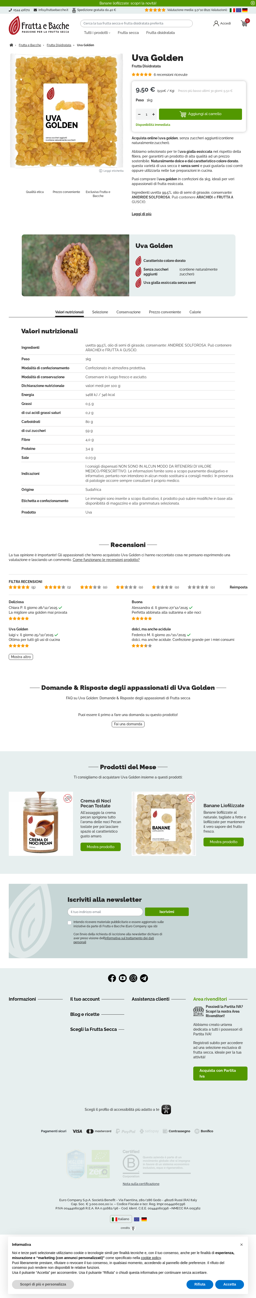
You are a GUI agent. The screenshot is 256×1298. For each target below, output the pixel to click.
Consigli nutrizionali (86, 1072)
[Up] (153, 114)
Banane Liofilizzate (224, 815)
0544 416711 (148, 1036)
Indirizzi (76, 1029)
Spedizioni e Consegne (27, 1035)
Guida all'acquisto (23, 1023)
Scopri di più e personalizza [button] (43, 1284)
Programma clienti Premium (93, 1035)
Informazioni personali (88, 1017)
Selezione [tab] (100, 322)
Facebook (112, 988)
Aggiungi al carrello (201, 114)
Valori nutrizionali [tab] (69, 322)
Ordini (75, 1023)
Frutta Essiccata (83, 1145)
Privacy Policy (20, 1107)
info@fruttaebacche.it (54, 10)
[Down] (139, 114)
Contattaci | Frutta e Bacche (31, 1095)
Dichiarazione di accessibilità (32, 1089)
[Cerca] (136, 23)
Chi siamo (17, 1017)
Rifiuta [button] (200, 1284)
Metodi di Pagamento (26, 1053)
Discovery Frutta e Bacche (91, 1066)
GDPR (13, 1077)
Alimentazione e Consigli (90, 1060)
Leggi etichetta (111, 171)
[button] (242, 1245)
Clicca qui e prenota (167, 1067)
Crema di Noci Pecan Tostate (95, 813)
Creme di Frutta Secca (88, 1139)
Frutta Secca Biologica (88, 1127)
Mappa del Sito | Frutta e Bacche (35, 1101)
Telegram (144, 988)
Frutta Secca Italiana (87, 1133)
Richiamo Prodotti (23, 1059)
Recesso (15, 1041)
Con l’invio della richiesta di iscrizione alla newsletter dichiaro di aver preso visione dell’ (118, 948)
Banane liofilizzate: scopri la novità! (128, 3)
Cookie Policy (20, 1113)
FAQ (12, 1047)
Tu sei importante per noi (29, 1083)
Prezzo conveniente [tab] (165, 322)
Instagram (133, 988)
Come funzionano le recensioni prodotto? (106, 570)
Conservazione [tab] (128, 322)
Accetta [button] (229, 1284)
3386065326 (161, 1042)
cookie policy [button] (151, 1258)
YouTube (123, 988)
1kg (149, 100)
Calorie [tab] (195, 322)
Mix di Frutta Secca (86, 1151)
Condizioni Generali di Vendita (33, 1029)
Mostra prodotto (100, 857)
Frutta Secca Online (86, 1121)
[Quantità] (146, 114)
